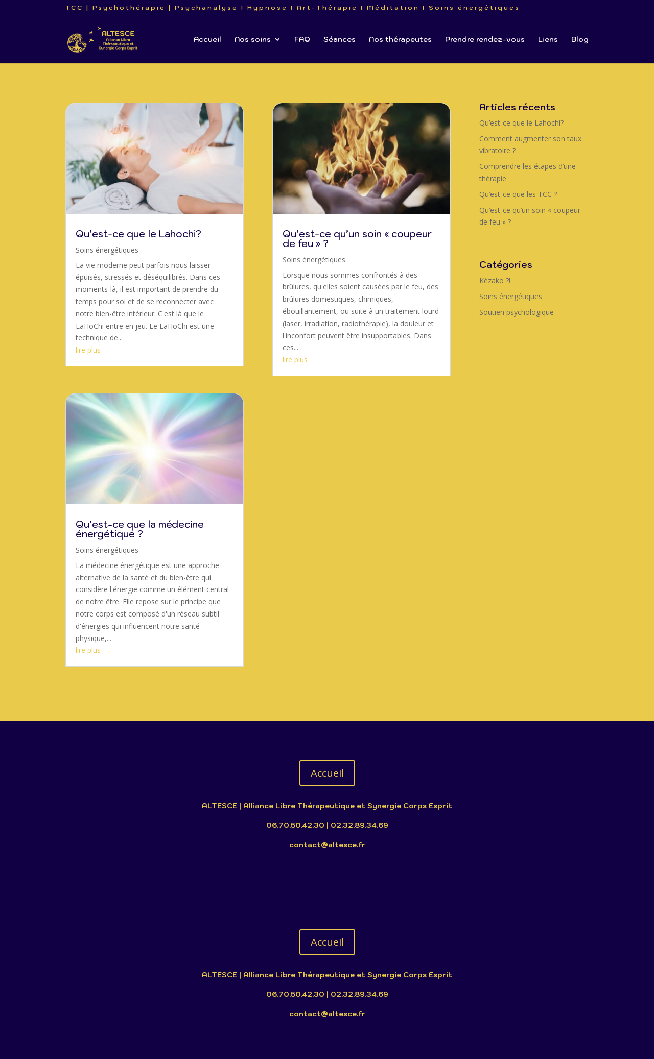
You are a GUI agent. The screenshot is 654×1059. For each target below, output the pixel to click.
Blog (580, 40)
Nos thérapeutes (400, 40)
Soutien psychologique (516, 312)
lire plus (88, 350)
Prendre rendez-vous (485, 40)
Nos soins (253, 40)
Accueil (207, 40)
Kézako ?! (494, 280)
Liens (548, 40)
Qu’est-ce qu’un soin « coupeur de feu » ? (357, 239)
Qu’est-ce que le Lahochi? (138, 234)
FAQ (302, 40)
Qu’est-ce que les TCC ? (518, 194)
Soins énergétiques (107, 250)
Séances (339, 40)
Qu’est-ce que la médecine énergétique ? (140, 529)
